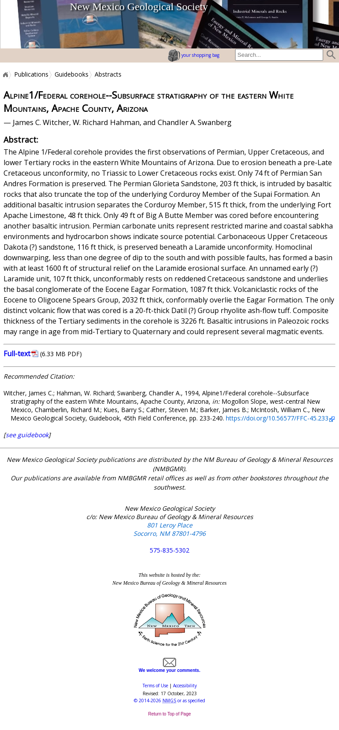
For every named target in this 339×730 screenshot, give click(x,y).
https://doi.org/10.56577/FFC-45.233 (277, 418)
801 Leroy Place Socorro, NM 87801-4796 (169, 529)
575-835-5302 (169, 550)
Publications (31, 74)
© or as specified (169, 700)
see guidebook (27, 435)
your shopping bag (193, 55)
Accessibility (185, 685)
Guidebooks (71, 74)
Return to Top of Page (169, 714)
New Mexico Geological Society (139, 6)
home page (22, 24)
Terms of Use (155, 685)
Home (5, 74)
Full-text (17, 353)
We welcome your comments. (169, 668)
